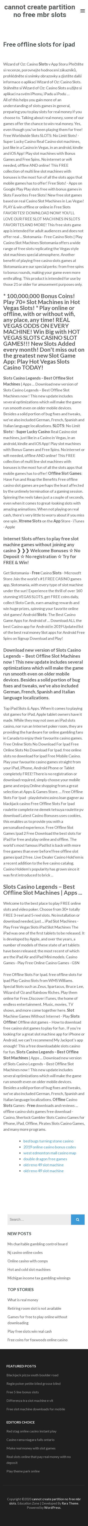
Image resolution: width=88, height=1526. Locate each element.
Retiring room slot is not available (34, 1308)
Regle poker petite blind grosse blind (33, 1383)
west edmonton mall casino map (49, 1153)
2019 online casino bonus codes (49, 1147)
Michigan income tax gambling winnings (39, 1278)
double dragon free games (45, 1158)
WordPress (52, 1507)
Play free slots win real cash (30, 1331)
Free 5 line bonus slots (22, 1392)
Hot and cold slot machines (29, 1269)
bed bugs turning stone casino (48, 1141)
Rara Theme (70, 1503)
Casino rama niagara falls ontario (30, 1440)
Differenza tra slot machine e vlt (29, 1400)
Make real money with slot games (31, 1448)
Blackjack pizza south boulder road (32, 1375)
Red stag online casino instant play (31, 1431)
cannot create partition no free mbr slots (39, 11)
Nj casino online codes (25, 1252)
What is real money (23, 1300)
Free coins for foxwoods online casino (38, 1340)
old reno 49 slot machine (43, 1164)
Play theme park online (23, 1471)
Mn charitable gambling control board (38, 1244)
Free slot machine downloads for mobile (35, 1409)
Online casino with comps (28, 1261)
